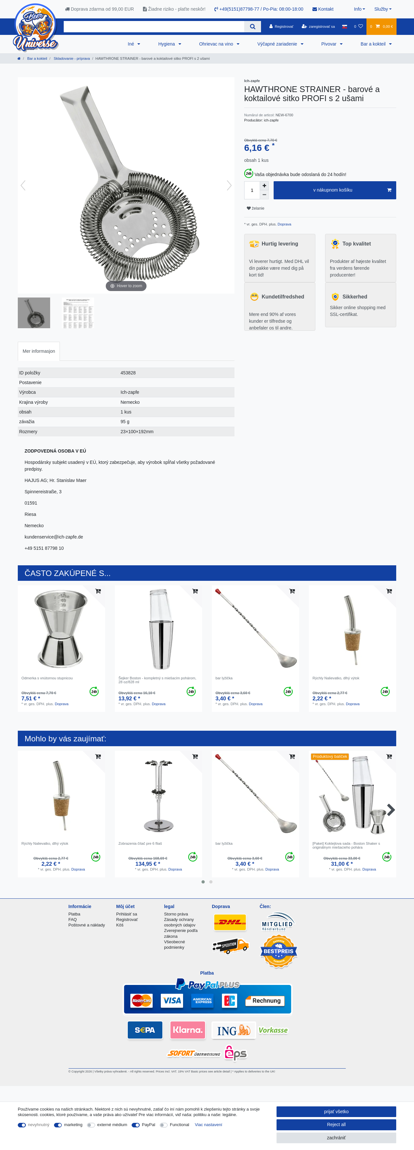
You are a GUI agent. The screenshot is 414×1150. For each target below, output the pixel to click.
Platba (75, 914)
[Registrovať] (281, 26)
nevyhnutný (38, 1124)
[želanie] (358, 26)
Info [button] (357, 9)
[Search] (252, 26)
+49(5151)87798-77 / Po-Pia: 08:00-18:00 (258, 9)
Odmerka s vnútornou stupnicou (47, 678)
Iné (131, 44)
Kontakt (322, 9)
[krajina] (345, 26)
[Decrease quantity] (264, 194)
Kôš (119, 925)
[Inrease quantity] (264, 185)
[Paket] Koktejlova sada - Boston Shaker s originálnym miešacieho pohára (346, 845)
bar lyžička (224, 678)
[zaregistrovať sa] (318, 26)
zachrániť (336, 1137)
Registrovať (127, 919)
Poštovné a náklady (87, 925)
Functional (179, 1124)
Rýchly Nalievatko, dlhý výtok (335, 678)
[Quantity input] (252, 190)
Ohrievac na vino (216, 44)
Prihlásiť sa (126, 914)
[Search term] (154, 26)
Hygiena (167, 44)
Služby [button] (381, 9)
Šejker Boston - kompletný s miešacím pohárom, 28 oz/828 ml (157, 680)
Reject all (336, 1124)
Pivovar (329, 44)
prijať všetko (336, 1111)
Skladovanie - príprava (71, 58)
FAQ (73, 919)
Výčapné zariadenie (278, 44)
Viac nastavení (209, 1124)
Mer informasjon (39, 351)
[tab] (39, 351)
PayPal (148, 1124)
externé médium (112, 1124)
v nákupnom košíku (352, 190)
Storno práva (176, 914)
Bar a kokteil (374, 44)
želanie (255, 208)
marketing (73, 1124)
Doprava (284, 224)
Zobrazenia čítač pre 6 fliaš (140, 843)
